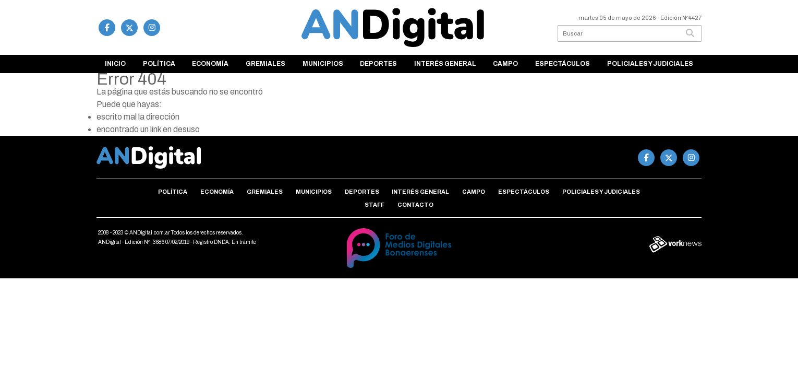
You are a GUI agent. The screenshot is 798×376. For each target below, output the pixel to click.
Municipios (323, 63)
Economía (210, 63)
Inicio (115, 63)
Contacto (415, 205)
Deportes (378, 63)
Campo (505, 63)
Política (159, 63)
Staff (374, 205)
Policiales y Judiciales (650, 63)
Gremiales (265, 63)
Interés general (445, 63)
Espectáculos (562, 63)
